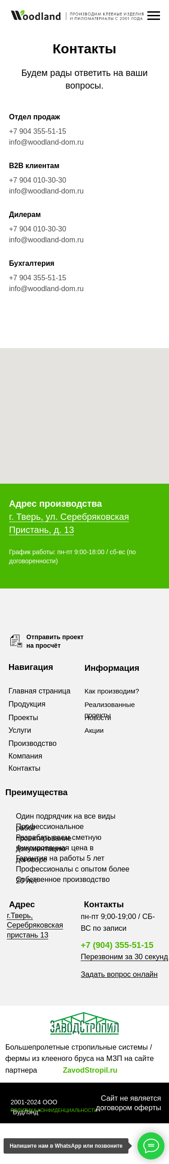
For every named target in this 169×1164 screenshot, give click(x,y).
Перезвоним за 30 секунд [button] (124, 956)
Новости (98, 717)
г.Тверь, (20, 915)
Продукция (27, 704)
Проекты (23, 717)
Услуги (20, 730)
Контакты (25, 768)
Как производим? (112, 691)
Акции (94, 730)
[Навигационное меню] (153, 15)
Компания (25, 756)
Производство (33, 743)
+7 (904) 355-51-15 (117, 945)
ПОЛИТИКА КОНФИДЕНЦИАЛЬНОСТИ (53, 1110)
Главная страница (40, 691)
